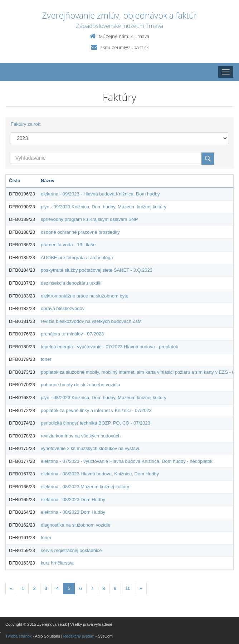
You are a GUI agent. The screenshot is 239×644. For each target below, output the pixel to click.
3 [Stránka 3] (46, 588)
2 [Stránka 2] (34, 588)
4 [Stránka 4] (57, 588)
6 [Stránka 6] (80, 588)
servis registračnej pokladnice (71, 550)
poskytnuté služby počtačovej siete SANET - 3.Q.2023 (96, 270)
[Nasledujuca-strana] (141, 589)
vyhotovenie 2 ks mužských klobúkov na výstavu (91, 448)
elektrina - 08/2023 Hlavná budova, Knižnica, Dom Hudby (100, 473)
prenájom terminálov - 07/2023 (72, 333)
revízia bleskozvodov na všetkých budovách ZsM (91, 321)
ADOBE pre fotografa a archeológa (77, 257)
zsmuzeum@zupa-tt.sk (124, 47)
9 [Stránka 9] (115, 588)
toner (46, 359)
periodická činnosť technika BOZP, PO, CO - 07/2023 (95, 423)
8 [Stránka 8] (103, 588)
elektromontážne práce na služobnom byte (84, 296)
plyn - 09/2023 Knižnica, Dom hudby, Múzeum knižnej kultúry (103, 206)
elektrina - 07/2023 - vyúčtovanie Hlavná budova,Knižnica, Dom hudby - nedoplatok (127, 461)
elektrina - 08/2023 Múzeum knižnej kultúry (85, 486)
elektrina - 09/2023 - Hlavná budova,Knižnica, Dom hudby (100, 194)
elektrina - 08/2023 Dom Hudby (73, 499)
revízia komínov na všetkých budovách (81, 436)
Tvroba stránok (18, 636)
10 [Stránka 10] (127, 588)
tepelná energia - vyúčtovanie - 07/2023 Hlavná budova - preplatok (109, 346)
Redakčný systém (78, 636)
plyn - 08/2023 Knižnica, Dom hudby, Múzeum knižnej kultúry (103, 397)
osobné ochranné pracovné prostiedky (80, 232)
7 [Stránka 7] (92, 588)
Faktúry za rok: (26, 124)
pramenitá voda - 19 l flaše (68, 244)
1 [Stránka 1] (22, 588)
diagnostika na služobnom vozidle (75, 525)
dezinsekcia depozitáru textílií (71, 283)
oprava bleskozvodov (62, 308)
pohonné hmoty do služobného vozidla (80, 384)
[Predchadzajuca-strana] (11, 589)
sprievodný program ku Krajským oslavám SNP (89, 219)
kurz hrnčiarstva (57, 563)
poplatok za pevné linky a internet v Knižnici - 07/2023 (96, 410)
